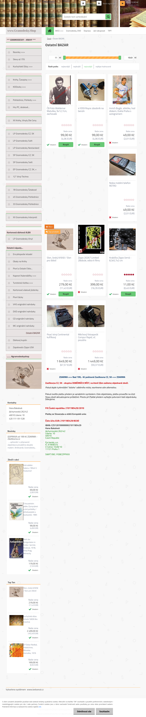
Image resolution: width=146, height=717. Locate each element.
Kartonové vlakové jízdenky (25, 290)
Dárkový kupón (20, 340)
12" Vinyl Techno (21, 176)
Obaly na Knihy (20, 261)
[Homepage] (50, 30)
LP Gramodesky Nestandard (26, 148)
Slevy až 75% (19, 59)
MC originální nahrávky (23, 325)
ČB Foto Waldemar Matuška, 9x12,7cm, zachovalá (57, 111)
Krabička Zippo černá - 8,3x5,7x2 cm (120, 259)
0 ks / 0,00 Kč (132, 2)
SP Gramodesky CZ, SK (23, 155)
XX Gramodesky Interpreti (25, 217)
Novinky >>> (19, 52)
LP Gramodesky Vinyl (23, 238)
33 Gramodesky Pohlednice (26, 204)
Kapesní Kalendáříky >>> (24, 275)
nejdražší (77, 66)
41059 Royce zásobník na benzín (91, 109)
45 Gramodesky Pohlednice (26, 197)
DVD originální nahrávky (24, 311)
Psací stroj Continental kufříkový (58, 336)
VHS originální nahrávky (24, 304)
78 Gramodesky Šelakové (25, 189)
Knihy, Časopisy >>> (22, 79)
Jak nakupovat (99, 30)
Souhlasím (104, 711)
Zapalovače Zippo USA (23, 347)
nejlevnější (65, 66)
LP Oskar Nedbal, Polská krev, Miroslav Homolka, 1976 (30, 649)
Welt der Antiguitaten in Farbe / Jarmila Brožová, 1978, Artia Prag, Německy (29, 546)
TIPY (109, 30)
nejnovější (88, 66)
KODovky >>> (19, 86)
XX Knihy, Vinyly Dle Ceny (25, 120)
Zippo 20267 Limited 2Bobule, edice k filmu (89, 259)
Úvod (49, 38)
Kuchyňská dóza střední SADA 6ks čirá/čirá (30, 619)
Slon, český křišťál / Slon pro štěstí (30, 589)
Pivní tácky (18, 297)
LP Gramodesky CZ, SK (23, 133)
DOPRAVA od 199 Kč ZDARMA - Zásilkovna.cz (23, 438)
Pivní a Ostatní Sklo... (23, 268)
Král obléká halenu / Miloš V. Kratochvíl (30, 468)
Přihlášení (90, 3)
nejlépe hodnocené (103, 66)
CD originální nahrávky (23, 318)
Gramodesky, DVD (73, 30)
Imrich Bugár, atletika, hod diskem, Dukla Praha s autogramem (122, 111)
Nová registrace (108, 3)
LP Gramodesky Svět (22, 140)
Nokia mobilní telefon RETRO (120, 184)
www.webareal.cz (35, 689)
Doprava (87, 30)
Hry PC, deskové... (21, 107)
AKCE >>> (59, 30)
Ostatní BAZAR (33, 333)
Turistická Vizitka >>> (23, 282)
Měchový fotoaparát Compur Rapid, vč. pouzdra (88, 337)
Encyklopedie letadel (22, 254)
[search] (108, 17)
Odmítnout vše (84, 711)
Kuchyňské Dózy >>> (23, 66)
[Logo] (25, 17)
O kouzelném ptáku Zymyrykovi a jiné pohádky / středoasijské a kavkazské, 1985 (30, 509)
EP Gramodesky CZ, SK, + (25, 169)
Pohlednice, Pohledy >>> (24, 100)
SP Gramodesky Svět (23, 162)
